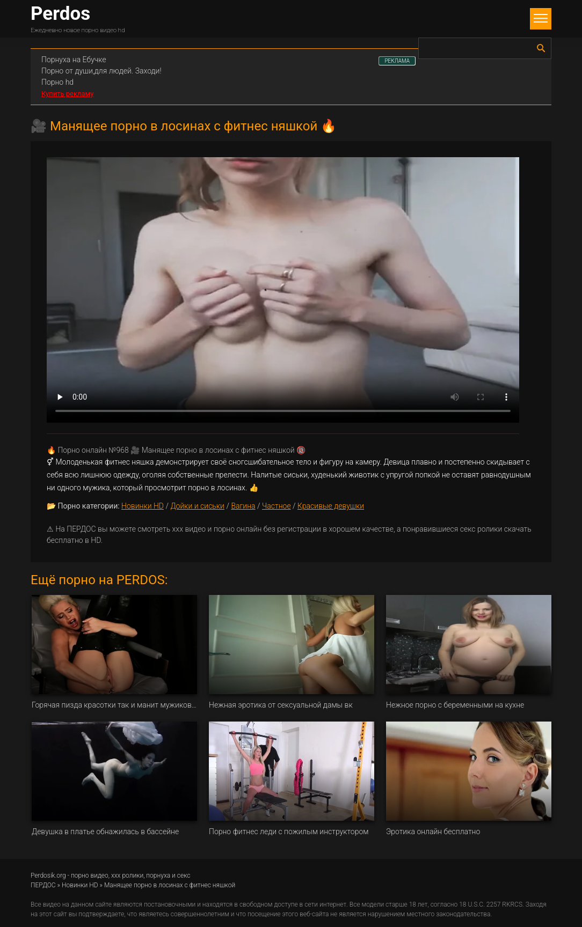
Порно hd (57, 82)
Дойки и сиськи (197, 506)
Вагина (243, 506)
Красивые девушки (330, 506)
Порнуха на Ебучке (73, 59)
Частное (276, 506)
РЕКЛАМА (397, 61)
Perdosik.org (48, 875)
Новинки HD (142, 506)
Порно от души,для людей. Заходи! (101, 71)
